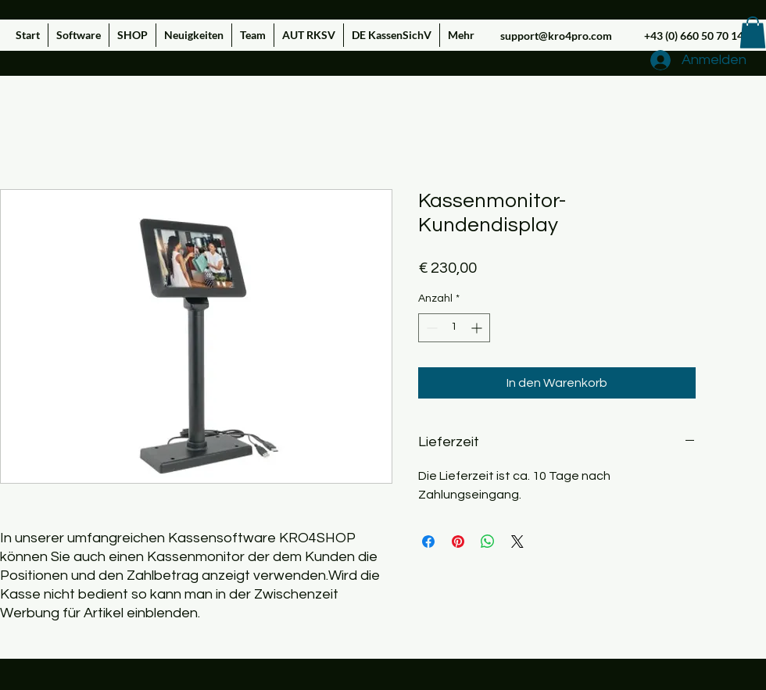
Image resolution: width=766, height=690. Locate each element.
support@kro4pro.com (556, 35)
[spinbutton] (454, 327)
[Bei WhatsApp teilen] (487, 541)
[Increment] (478, 327)
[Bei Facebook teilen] (428, 541)
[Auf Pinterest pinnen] (458, 541)
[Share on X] (517, 541)
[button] (752, 32)
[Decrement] (430, 327)
